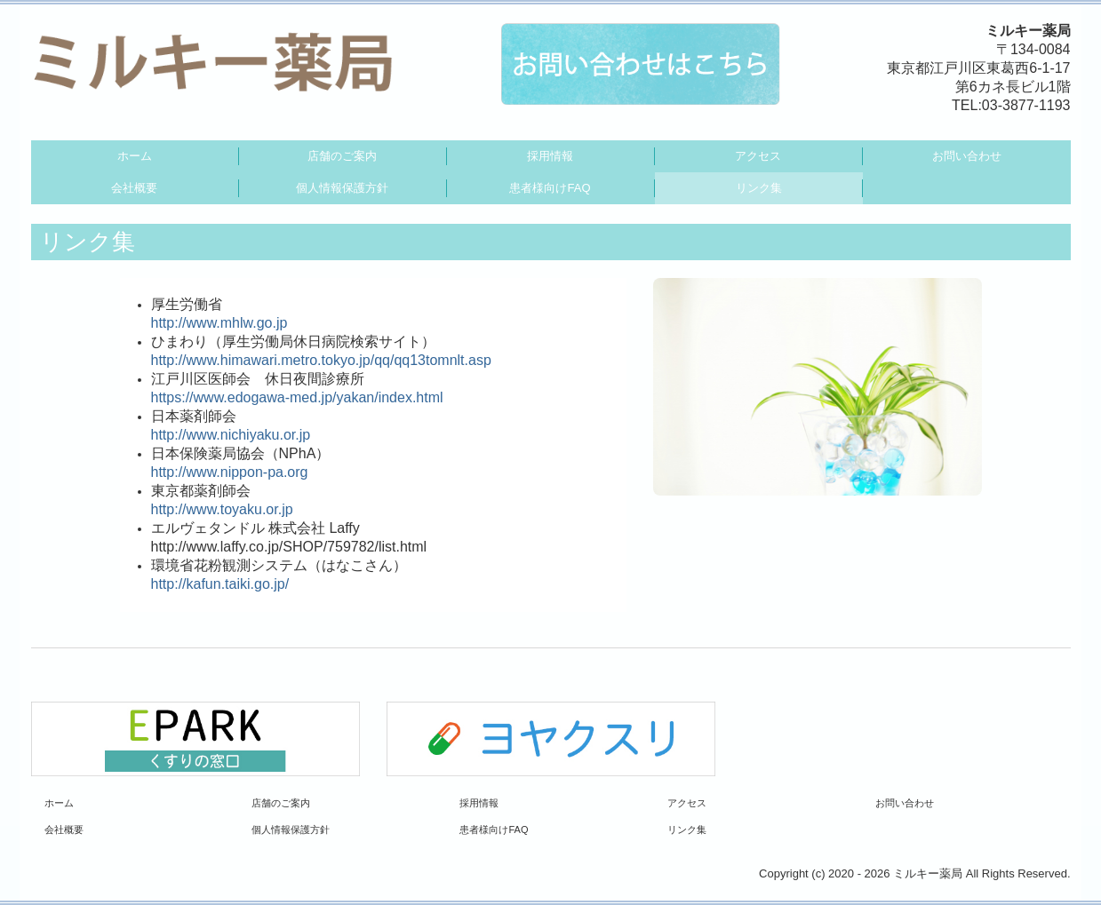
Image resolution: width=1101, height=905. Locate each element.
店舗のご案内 (342, 156)
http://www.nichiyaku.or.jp (231, 434)
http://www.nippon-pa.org (229, 472)
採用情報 (550, 156)
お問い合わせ (966, 156)
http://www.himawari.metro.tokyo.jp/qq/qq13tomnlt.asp (321, 360)
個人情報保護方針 (342, 187)
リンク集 (759, 187)
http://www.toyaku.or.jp (222, 509)
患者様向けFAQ (549, 187)
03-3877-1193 (1026, 105)
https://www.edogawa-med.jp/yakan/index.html (297, 397)
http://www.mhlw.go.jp (219, 322)
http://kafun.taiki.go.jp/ (220, 583)
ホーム (134, 156)
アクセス (758, 156)
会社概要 (134, 187)
